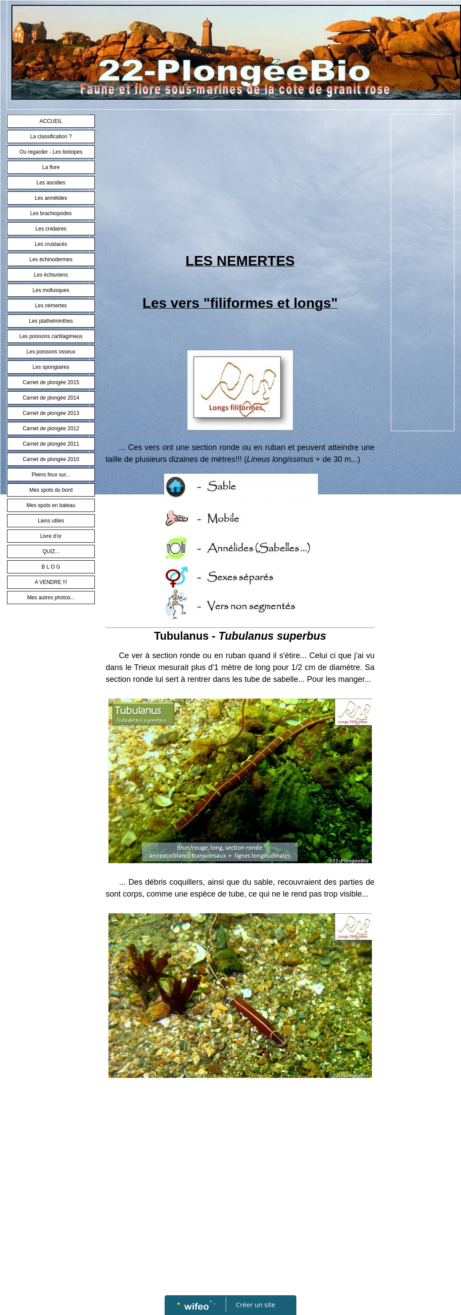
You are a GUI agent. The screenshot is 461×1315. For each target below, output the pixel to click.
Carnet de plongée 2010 (51, 459)
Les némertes (51, 306)
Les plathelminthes (51, 321)
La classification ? (51, 136)
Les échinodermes (50, 259)
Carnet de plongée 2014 (51, 398)
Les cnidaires (51, 229)
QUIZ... (51, 551)
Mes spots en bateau (50, 505)
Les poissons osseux (50, 352)
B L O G (51, 567)
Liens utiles (51, 521)
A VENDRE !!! (51, 582)
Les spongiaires (50, 367)
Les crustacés (51, 244)
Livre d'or (51, 536)
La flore (51, 167)
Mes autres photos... (51, 597)
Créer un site (255, 1304)
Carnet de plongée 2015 (51, 382)
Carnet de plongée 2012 (51, 428)
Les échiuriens (51, 275)
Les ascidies (50, 183)
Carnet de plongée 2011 (51, 444)
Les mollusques (50, 290)
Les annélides (51, 198)
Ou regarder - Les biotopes (50, 152)
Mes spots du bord (51, 490)
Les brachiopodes (51, 213)
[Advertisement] (240, 184)
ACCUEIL (51, 121)
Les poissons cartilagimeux (51, 336)
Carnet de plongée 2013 (51, 413)
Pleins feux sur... (51, 475)
